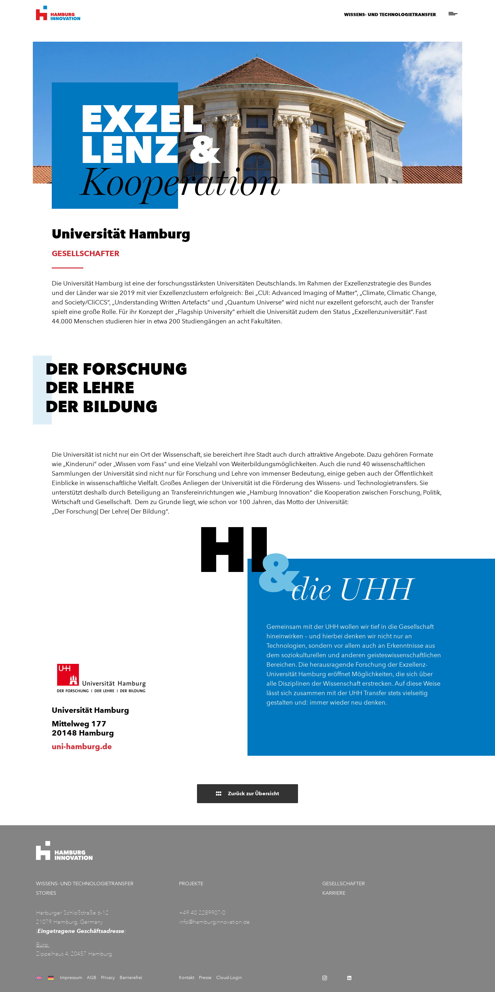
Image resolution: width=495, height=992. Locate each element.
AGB (91, 977)
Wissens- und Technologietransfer (390, 14)
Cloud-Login (229, 977)
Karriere (333, 893)
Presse (205, 977)
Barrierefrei (131, 977)
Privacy (108, 977)
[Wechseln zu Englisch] (39, 978)
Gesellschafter (343, 884)
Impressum (71, 977)
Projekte (191, 884)
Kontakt (186, 977)
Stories (46, 893)
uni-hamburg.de (82, 746)
